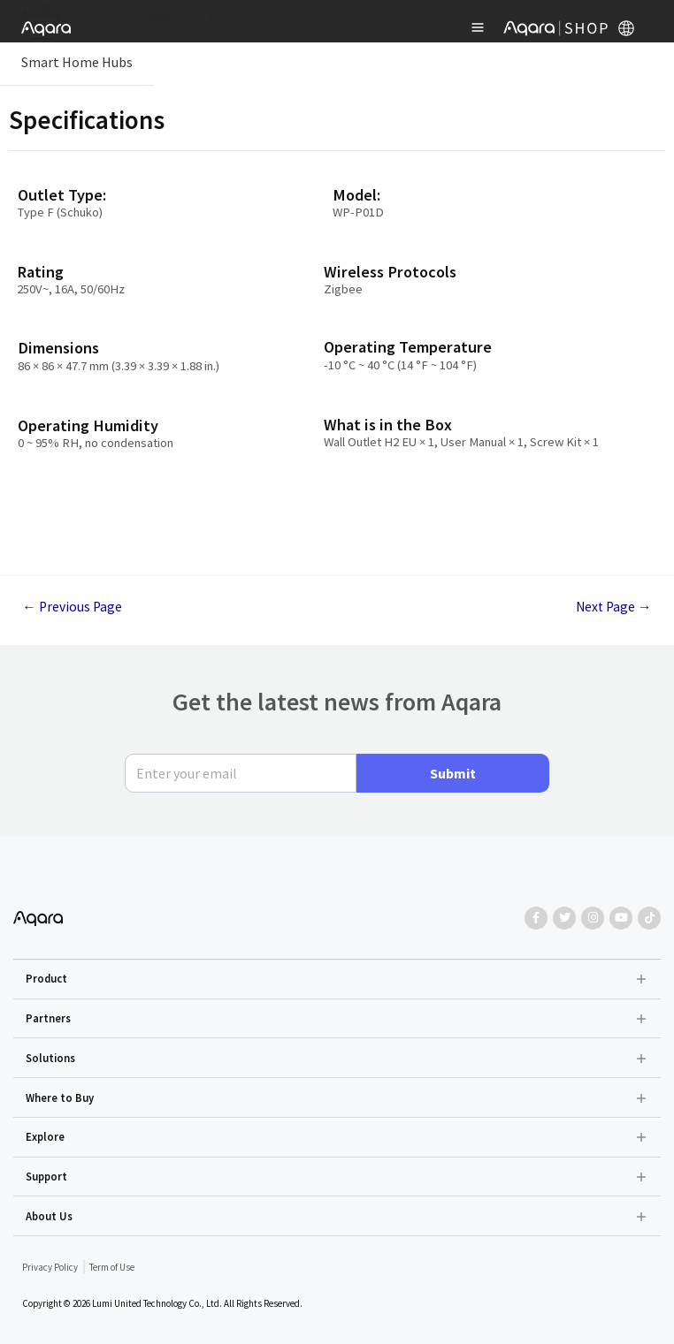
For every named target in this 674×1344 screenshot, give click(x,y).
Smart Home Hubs (77, 62)
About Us (49, 1216)
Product (46, 978)
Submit (453, 773)
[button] (337, 979)
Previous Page (72, 607)
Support (46, 1176)
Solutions (50, 1058)
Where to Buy (60, 1097)
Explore (45, 1136)
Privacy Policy (50, 1267)
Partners (48, 1018)
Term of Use (111, 1267)
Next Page (614, 607)
